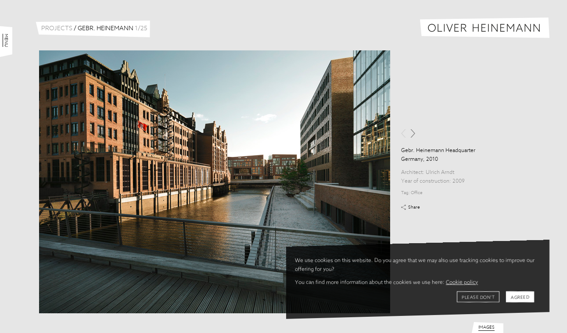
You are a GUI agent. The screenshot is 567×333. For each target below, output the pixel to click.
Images (486, 327)
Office (417, 193)
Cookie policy (462, 282)
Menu (6, 40)
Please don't (478, 297)
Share (414, 207)
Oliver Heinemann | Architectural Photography (484, 28)
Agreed (520, 297)
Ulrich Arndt (440, 172)
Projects (56, 28)
